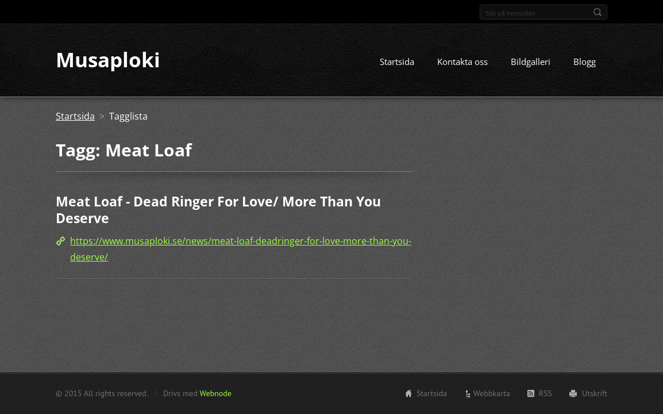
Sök (597, 12)
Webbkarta (491, 393)
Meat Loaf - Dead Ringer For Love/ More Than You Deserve (218, 210)
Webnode (215, 393)
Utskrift (594, 393)
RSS (545, 393)
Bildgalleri (530, 62)
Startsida (397, 62)
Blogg (584, 62)
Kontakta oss (462, 62)
